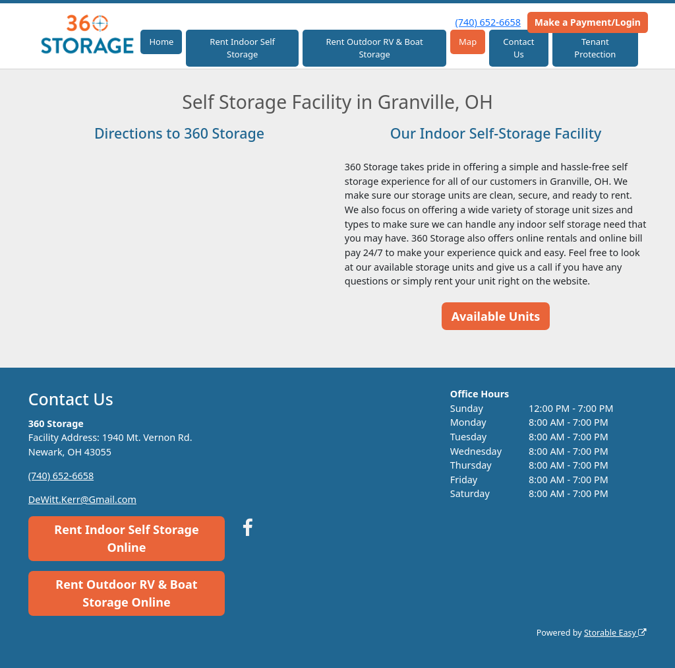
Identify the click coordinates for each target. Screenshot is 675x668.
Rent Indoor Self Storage (242, 48)
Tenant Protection (595, 48)
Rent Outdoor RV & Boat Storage (374, 48)
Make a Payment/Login (588, 22)
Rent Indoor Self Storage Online (126, 538)
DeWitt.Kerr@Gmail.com (82, 499)
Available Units (496, 316)
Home (161, 42)
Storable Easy (615, 632)
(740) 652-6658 (488, 22)
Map (468, 42)
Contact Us (518, 48)
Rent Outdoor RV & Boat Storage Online (126, 593)
